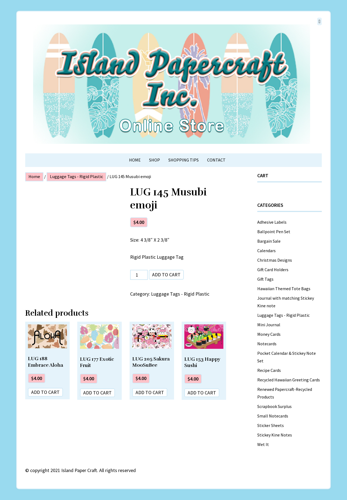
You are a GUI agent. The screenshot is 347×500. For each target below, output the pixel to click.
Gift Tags (265, 279)
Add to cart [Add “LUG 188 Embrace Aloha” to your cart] (45, 392)
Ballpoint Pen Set (273, 231)
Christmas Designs (274, 260)
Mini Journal (268, 324)
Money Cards (269, 334)
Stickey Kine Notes (274, 435)
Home (135, 160)
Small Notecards (272, 416)
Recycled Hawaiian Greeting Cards (288, 379)
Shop (154, 160)
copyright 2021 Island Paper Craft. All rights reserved (83, 470)
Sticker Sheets (270, 425)
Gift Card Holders (272, 269)
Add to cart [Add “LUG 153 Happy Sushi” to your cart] (202, 393)
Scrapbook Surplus (274, 406)
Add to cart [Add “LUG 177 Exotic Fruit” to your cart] (97, 393)
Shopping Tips (183, 160)
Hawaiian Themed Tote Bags (283, 288)
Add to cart (166, 274)
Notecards (267, 343)
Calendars (266, 250)
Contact (216, 160)
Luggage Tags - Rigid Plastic (76, 176)
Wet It (263, 444)
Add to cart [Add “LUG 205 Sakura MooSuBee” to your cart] (150, 392)
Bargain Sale (269, 241)
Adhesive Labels (272, 222)
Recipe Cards (269, 370)
